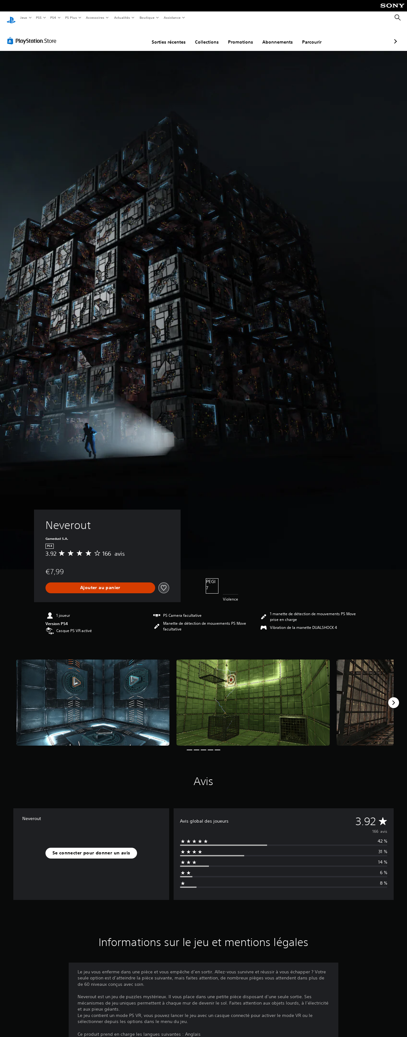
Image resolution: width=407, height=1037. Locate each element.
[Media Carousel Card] (92, 696)
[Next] (393, 696)
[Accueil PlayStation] (11, 17)
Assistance (172, 17)
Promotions (206, 36)
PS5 (39, 17)
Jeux (23, 17)
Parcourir (278, 36)
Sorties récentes (135, 36)
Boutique (146, 17)
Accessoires (95, 17)
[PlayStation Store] (33, 35)
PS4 (53, 17)
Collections (173, 36)
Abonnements (244, 36)
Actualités (122, 17)
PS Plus (71, 17)
